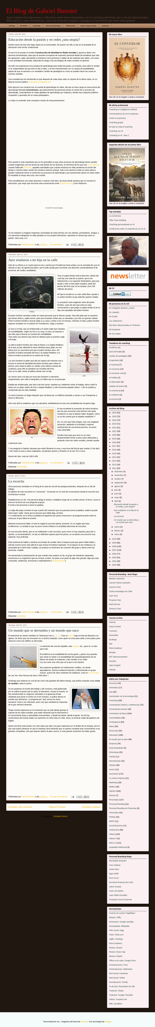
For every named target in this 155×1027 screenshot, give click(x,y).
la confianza (114, 395)
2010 (114, 539)
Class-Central (115, 626)
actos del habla (115, 352)
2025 (114, 416)
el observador (115, 382)
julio (116, 490)
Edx (110, 644)
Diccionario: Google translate (121, 922)
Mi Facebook (114, 329)
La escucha (16, 481)
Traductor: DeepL (116, 991)
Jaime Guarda (115, 887)
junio (116, 494)
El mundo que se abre (118, 739)
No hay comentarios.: (59, 797)
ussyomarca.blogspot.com (40, 82)
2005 (114, 557)
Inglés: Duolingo (116, 939)
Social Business (116, 826)
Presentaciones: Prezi (118, 965)
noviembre (119, 475)
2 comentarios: (56, 612)
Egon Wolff (113, 874)
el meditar (113, 377)
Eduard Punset (66, 183)
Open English (115, 665)
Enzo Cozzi (114, 878)
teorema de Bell (58, 561)
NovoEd (112, 661)
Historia (112, 765)
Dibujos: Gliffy (115, 917)
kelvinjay (84, 1021)
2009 (114, 543)
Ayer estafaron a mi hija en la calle (32, 260)
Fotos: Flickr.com (116, 935)
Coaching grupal (116, 122)
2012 (114, 465)
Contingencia (114, 722)
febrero (117, 531)
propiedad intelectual (118, 847)
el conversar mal (116, 373)
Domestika (113, 635)
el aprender (114, 360)
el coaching (114, 365)
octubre (117, 479)
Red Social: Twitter (117, 978)
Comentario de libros (118, 713)
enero (117, 534)
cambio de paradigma (118, 356)
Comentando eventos (118, 709)
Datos (111, 726)
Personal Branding (53, 26)
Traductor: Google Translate (121, 995)
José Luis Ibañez (116, 891)
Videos (112, 834)
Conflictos (113, 347)
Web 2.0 (112, 843)
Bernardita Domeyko (118, 861)
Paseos (112, 795)
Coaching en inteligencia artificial (123, 109)
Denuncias (113, 731)
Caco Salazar (115, 865)
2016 (114, 450)
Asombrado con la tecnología (121, 696)
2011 (114, 468)
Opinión (112, 791)
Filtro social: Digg (116, 930)
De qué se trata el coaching (120, 127)
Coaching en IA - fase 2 (119, 135)
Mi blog (12, 26)
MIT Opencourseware (118, 657)
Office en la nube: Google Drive (122, 960)
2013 (114, 461)
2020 (114, 435)
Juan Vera (113, 596)
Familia (112, 757)
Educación (113, 735)
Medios (112, 787)
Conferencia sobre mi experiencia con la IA (127, 229)
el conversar (114, 369)
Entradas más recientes (20, 807)
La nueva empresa (117, 778)
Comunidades (115, 718)
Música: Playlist (115, 956)
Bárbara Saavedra (117, 578)
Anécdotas (113, 687)
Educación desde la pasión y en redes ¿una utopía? (44, 39)
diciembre (118, 471)
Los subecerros (115, 321)
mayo (116, 497)
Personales (22, 467)
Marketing (113, 782)
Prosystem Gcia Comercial (120, 899)
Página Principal (57, 807)
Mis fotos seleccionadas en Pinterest (124, 325)
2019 (114, 439)
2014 (114, 457)
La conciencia (115, 216)
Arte (111, 692)
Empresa (113, 743)
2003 (114, 565)
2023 (114, 424)
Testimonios (70, 26)
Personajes (114, 800)
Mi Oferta (23, 26)
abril (116, 501)
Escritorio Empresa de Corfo (121, 882)
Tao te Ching (93, 673)
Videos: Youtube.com (118, 999)
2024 (114, 420)
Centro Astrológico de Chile (120, 591)
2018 (114, 442)
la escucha (113, 399)
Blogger (108, 1021)
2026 (114, 413)
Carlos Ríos (114, 869)
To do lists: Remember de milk (122, 986)
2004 (114, 561)
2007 (114, 550)
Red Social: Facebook (118, 973)
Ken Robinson (93, 165)
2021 (114, 431)
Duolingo (113, 639)
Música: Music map (117, 952)
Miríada (112, 652)
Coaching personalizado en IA (122, 224)
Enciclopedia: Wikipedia (119, 926)
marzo (117, 527)
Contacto (105, 26)
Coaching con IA (116, 131)
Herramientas (115, 761)
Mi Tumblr (113, 316)
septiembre (119, 483)
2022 (114, 428)
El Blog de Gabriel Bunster (41, 10)
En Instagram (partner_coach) (121, 308)
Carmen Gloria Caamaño (119, 583)
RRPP (111, 821)
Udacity (112, 670)
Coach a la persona (117, 118)
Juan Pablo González (118, 895)
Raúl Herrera (114, 604)
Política (112, 817)
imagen (76, 646)
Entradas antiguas (91, 807)
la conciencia (114, 390)
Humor (112, 769)
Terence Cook (115, 609)
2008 (114, 546)
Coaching (36, 26)
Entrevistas (113, 752)
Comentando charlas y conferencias (124, 705)
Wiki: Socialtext (115, 1004)
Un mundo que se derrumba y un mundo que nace (43, 630)
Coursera (113, 631)
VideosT (112, 838)
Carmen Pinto (115, 587)
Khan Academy (115, 648)
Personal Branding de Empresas (123, 808)
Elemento (27, 167)
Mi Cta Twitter (115, 334)
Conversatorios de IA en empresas (123, 114)
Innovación (113, 774)
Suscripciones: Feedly (118, 982)
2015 (114, 453)
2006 (114, 554)
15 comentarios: (57, 463)
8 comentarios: (56, 244)
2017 (114, 446)
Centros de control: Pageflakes (122, 913)
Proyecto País (115, 600)
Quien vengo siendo (88, 26)
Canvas (112, 622)
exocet (71, 636)
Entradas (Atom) (60, 816)
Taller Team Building (117, 220)
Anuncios (113, 683)
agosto (117, 486)
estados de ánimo (116, 386)
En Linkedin (114, 312)
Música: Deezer (115, 948)
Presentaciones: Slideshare (120, 969)
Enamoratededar (116, 748)
